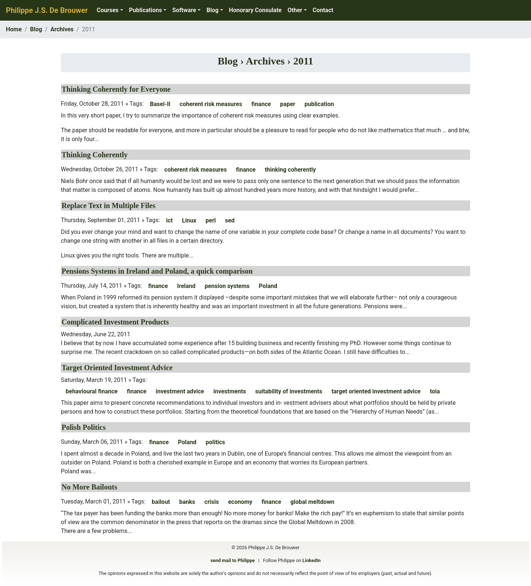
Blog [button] (212, 10)
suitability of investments (288, 391)
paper (287, 104)
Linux (189, 220)
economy (240, 501)
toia (435, 391)
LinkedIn (311, 560)
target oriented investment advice (376, 391)
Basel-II (160, 104)
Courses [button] (107, 10)
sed (230, 220)
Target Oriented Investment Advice (117, 368)
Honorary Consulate (255, 10)
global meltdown (312, 501)
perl (211, 220)
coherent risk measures (211, 104)
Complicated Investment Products (115, 322)
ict (169, 220)
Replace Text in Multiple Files (108, 205)
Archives (62, 29)
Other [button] (295, 10)
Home (14, 29)
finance (261, 104)
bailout (161, 501)
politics (215, 442)
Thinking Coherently (95, 155)
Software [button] (184, 10)
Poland (268, 286)
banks (187, 501)
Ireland (186, 286)
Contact (323, 10)
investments (229, 391)
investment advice (180, 391)
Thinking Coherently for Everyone (116, 89)
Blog (36, 29)
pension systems (227, 286)
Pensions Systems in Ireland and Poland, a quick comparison (157, 271)
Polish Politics (83, 427)
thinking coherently (290, 169)
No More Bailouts (89, 487)
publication (319, 104)
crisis (211, 501)
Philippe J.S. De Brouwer (47, 10)
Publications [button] (145, 10)
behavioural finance (92, 391)
